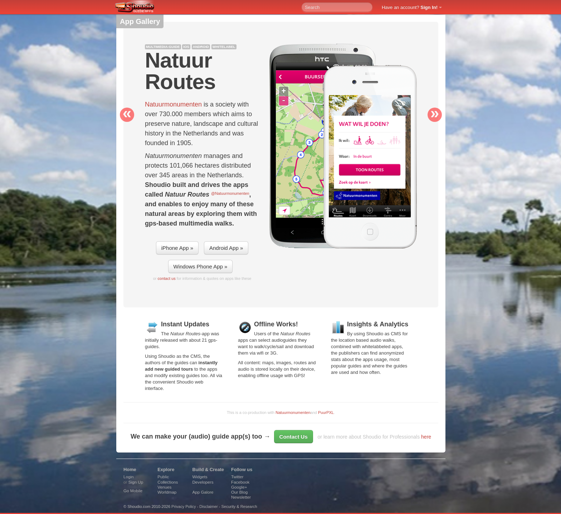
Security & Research (239, 506)
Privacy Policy (183, 506)
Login (128, 476)
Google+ (239, 487)
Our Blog (239, 492)
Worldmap (166, 492)
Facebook (240, 482)
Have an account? (410, 7)
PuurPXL (326, 412)
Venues (164, 487)
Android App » (226, 248)
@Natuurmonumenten (230, 193)
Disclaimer (208, 506)
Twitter (237, 476)
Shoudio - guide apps (138, 7)
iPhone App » (177, 248)
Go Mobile (132, 490)
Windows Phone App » (201, 266)
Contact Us (293, 437)
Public (163, 476)
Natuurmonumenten (292, 412)
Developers (202, 482)
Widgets (199, 476)
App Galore (202, 492)
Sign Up (135, 482)
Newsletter (241, 497)
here (426, 437)
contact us (167, 278)
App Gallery (140, 21)
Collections (167, 482)
